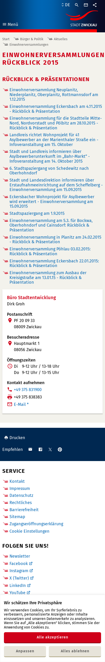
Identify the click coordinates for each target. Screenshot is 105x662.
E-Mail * (21, 404)
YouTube (17, 592)
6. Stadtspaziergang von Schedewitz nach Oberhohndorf (49, 171)
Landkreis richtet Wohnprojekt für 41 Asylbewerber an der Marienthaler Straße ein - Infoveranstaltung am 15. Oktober (53, 139)
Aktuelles (61, 39)
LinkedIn (17, 585)
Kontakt (17, 481)
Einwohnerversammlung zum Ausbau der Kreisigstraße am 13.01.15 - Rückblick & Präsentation (47, 277)
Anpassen (25, 651)
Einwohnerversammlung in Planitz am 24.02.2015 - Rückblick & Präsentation (55, 240)
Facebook (18, 563)
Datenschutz (21, 495)
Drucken (14, 437)
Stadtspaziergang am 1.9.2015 (37, 213)
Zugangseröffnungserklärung (36, 523)
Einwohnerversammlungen (28, 45)
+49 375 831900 (28, 389)
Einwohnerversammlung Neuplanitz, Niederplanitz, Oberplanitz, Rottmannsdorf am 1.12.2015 (53, 94)
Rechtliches (20, 502)
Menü (10, 25)
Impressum (19, 488)
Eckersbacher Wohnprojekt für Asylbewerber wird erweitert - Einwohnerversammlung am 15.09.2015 (51, 201)
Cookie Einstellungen (29, 531)
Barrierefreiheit (24, 509)
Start (5, 39)
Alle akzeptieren (52, 637)
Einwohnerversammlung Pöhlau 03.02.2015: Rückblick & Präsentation (49, 251)
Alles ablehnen (75, 651)
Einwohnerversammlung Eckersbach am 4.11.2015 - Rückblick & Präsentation (55, 109)
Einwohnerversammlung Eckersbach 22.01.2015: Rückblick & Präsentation (54, 263)
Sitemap (17, 516)
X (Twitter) (19, 578)
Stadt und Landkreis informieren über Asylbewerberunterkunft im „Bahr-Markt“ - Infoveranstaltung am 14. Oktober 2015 (49, 156)
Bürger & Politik (31, 39)
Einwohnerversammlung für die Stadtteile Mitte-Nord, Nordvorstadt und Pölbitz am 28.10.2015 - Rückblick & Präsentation (55, 123)
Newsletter (19, 556)
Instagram (18, 570)
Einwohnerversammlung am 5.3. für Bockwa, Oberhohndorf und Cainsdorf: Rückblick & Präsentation (51, 225)
